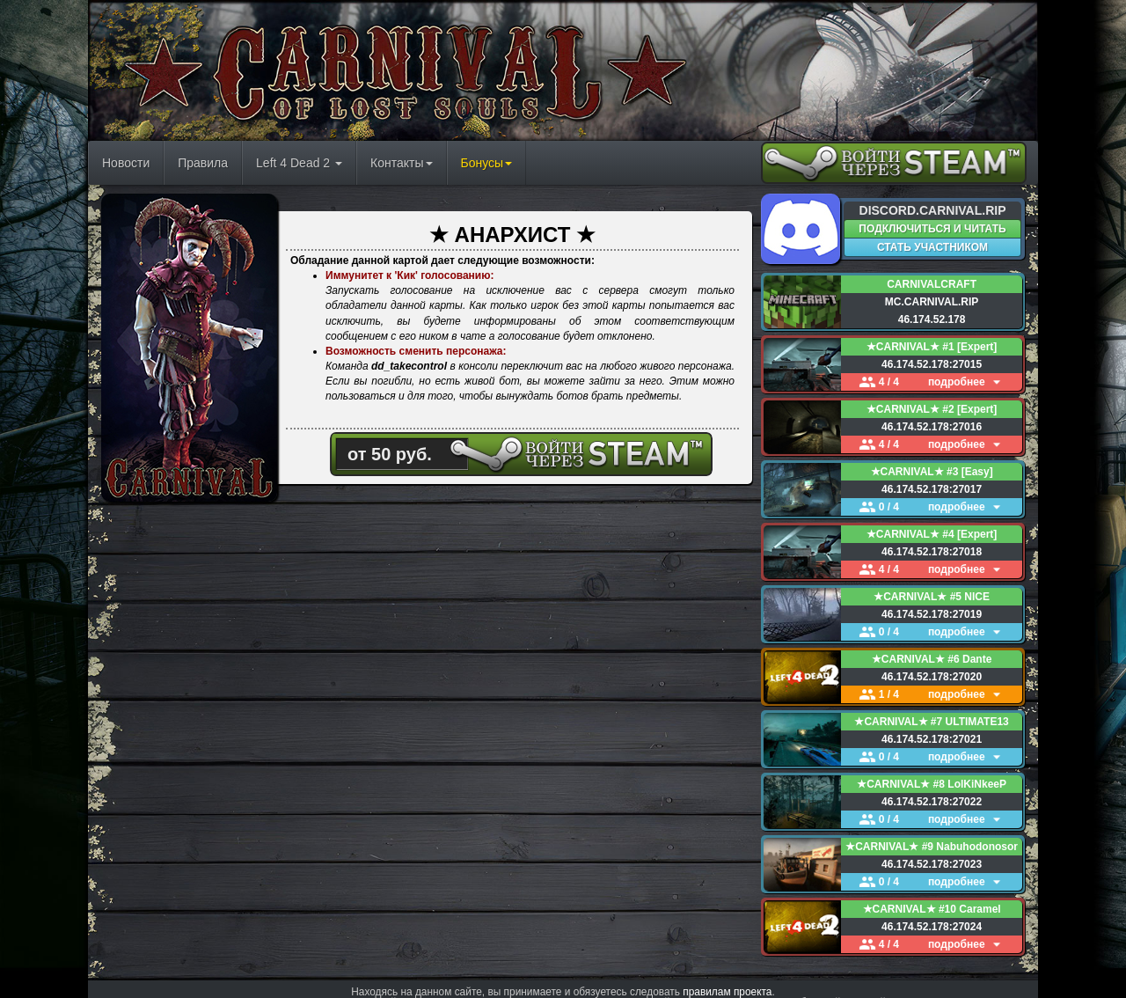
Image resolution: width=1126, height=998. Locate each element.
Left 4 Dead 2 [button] (299, 163)
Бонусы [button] (487, 163)
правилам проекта (727, 976)
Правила (203, 163)
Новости (126, 163)
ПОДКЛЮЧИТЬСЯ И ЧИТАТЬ (932, 229)
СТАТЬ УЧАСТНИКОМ (932, 247)
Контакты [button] (401, 163)
